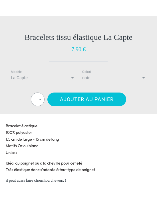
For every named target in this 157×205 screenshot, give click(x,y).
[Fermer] (8, 8)
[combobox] (43, 77)
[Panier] (149, 8)
